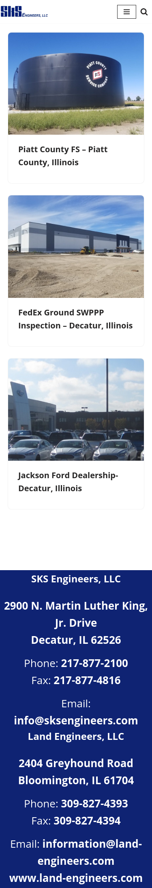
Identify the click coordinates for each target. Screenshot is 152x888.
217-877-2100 (94, 663)
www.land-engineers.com (76, 878)
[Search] (144, 11)
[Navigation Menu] (126, 12)
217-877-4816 (87, 680)
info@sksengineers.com (76, 720)
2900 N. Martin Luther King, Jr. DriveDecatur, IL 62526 (76, 622)
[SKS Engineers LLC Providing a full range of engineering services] (24, 11)
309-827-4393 (94, 803)
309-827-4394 (87, 820)
